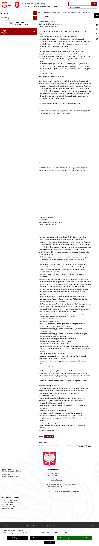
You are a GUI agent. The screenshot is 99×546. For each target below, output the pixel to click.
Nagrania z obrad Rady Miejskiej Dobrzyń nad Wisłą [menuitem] (16, 403)
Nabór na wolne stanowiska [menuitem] (10, 430)
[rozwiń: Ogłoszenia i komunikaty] (35, 414)
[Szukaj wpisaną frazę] (94, 4)
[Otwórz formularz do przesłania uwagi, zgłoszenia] (96, 34)
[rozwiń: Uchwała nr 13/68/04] (35, 156)
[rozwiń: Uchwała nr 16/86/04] (35, 238)
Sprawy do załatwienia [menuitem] (8, 455)
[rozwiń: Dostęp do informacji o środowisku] (35, 463)
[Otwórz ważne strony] (96, 29)
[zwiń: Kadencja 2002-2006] (35, 85)
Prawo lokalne (45, 13)
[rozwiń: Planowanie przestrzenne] (35, 467)
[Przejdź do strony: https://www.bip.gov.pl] (96, 20)
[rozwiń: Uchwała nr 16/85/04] (35, 233)
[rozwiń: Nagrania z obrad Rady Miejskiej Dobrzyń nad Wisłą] (35, 402)
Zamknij (49, 542)
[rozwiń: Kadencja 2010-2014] (35, 74)
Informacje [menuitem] (4, 444)
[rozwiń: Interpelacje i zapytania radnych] (35, 374)
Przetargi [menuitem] (4, 422)
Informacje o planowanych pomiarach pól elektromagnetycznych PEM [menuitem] (15, 439)
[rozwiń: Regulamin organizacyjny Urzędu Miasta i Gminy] (35, 46)
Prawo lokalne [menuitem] (6, 36)
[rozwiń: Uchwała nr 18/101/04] (35, 315)
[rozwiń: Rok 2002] (35, 356)
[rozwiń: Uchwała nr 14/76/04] (35, 197)
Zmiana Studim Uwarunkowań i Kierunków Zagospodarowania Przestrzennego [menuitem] (15, 478)
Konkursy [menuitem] (4, 487)
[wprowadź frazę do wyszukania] (80, 4)
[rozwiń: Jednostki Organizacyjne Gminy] (35, 32)
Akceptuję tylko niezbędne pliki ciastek (74, 538)
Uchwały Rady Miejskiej (59, 13)
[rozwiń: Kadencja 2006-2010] (35, 79)
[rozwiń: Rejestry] (35, 483)
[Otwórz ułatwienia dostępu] (96, 15)
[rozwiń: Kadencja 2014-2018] (35, 69)
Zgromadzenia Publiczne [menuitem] (9, 491)
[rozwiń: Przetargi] (35, 422)
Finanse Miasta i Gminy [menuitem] (9, 426)
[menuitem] (18, 42)
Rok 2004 (86, 13)
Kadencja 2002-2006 (74, 13)
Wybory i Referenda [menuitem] (7, 434)
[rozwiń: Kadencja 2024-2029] (35, 59)
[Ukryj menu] (35, 13)
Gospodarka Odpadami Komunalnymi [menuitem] (14, 459)
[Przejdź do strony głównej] (30, 5)
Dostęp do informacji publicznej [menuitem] (11, 25)
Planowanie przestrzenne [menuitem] (9, 467)
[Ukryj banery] (35, 500)
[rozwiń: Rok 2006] (35, 90)
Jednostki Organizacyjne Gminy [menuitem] (12, 32)
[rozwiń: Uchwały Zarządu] (35, 389)
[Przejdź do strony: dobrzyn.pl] (96, 24)
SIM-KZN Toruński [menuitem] (7, 452)
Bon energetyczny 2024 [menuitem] (9, 448)
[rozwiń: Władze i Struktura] (35, 28)
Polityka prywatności (18, 538)
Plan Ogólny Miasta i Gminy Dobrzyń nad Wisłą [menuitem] (15, 472)
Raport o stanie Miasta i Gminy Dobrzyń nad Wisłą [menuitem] (16, 410)
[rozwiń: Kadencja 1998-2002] (35, 362)
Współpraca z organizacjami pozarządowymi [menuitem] (16, 495)
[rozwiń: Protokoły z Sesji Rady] (35, 384)
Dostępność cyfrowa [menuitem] (8, 21)
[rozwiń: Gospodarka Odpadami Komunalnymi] (35, 459)
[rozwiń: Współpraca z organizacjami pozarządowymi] (35, 495)
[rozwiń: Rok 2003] (35, 351)
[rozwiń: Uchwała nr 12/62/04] (35, 126)
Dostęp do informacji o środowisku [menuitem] (12, 463)
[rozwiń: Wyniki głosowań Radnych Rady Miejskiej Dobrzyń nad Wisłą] (35, 367)
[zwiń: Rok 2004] (35, 100)
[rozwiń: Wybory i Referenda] (35, 434)
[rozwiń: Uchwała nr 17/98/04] (35, 300)
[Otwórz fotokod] (96, 38)
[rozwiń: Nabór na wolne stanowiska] (35, 430)
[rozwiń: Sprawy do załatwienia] (35, 455)
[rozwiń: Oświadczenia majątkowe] (35, 418)
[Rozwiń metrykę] (49, 436)
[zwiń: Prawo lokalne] (35, 36)
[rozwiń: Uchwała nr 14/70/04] (35, 167)
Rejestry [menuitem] (3, 483)
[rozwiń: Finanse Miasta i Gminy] (35, 426)
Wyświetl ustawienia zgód (42, 538)
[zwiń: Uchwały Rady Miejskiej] (35, 54)
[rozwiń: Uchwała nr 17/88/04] (35, 249)
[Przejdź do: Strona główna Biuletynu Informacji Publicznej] (39, 12)
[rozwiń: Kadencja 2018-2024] (35, 64)
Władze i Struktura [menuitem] (7, 29)
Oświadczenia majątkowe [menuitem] (9, 418)
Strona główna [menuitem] (6, 17)
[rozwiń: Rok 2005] (35, 95)
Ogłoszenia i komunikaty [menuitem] (9, 414)
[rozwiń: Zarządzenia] (35, 379)
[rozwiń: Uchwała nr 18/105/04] (35, 336)
